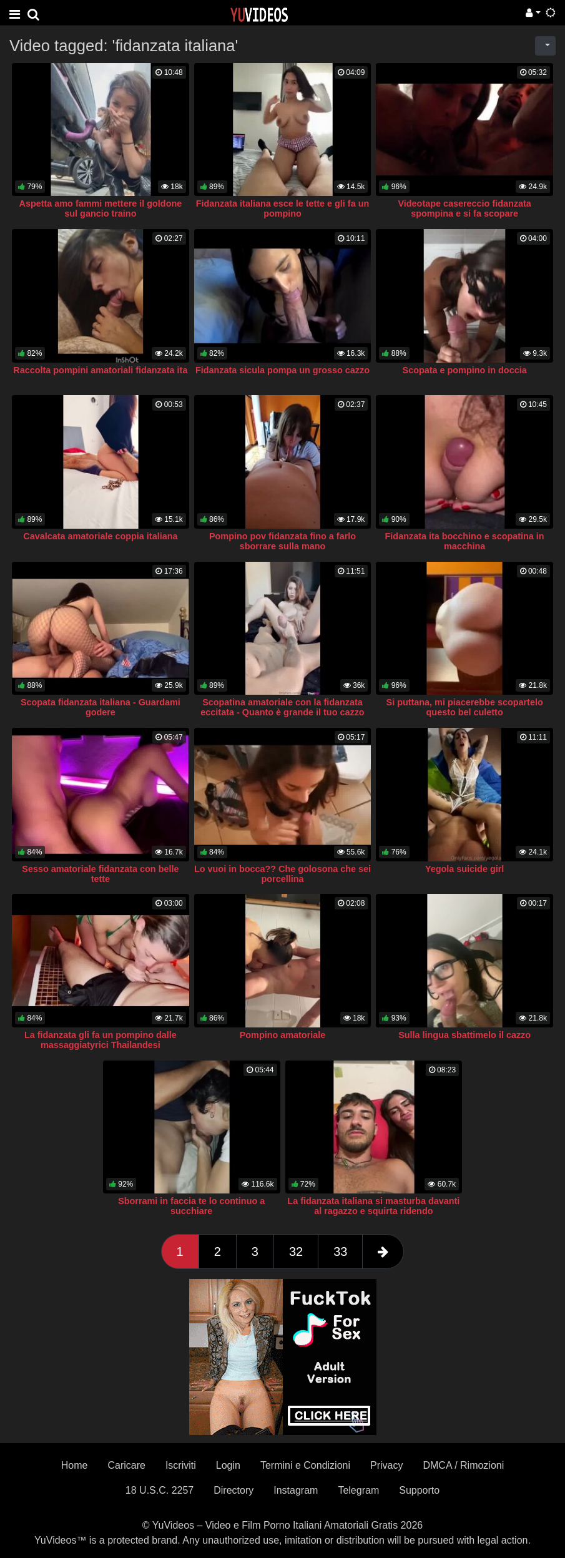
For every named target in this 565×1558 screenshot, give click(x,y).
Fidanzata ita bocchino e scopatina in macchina (464, 541)
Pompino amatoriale (283, 1035)
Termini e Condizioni (305, 1465)
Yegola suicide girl (464, 869)
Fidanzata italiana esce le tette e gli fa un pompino (283, 208)
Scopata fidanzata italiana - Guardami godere (100, 707)
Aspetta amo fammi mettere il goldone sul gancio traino (100, 208)
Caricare (126, 1465)
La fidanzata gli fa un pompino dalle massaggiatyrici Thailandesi (100, 1040)
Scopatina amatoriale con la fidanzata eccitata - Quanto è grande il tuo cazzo (282, 707)
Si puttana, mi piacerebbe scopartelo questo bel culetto (464, 707)
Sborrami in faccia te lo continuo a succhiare (191, 1206)
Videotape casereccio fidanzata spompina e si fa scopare (464, 208)
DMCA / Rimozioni (463, 1465)
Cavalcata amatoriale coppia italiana (100, 536)
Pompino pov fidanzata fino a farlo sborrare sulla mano (282, 541)
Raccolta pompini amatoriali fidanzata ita (100, 370)
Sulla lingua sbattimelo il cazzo (464, 1035)
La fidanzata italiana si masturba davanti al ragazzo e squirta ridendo (373, 1206)
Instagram (295, 1490)
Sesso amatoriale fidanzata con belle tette (100, 874)
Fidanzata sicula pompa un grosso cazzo (282, 370)
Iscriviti (180, 1465)
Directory (233, 1490)
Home (74, 1465)
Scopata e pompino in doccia (465, 370)
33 (340, 1251)
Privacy (386, 1465)
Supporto (419, 1490)
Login (228, 1465)
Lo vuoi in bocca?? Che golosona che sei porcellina (282, 874)
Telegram (358, 1490)
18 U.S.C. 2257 (159, 1490)
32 (296, 1251)
